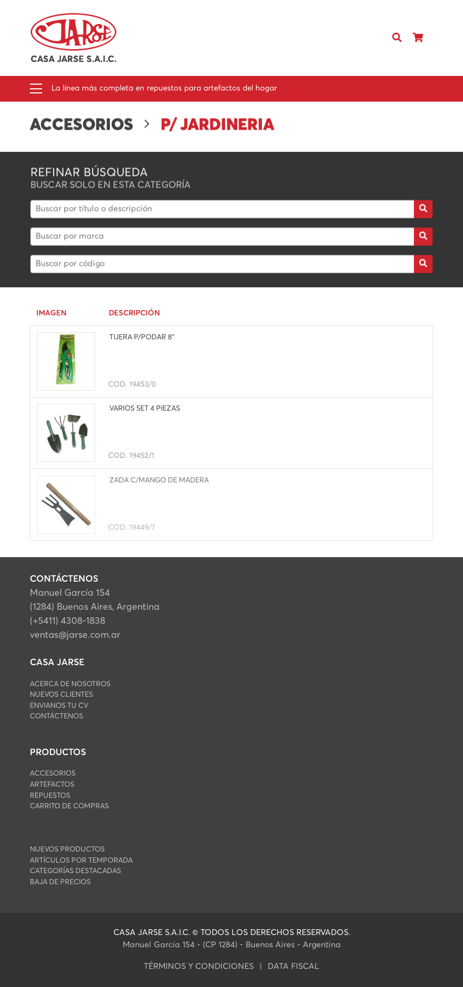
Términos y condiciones (199, 966)
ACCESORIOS (52, 773)
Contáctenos (56, 716)
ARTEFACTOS (52, 784)
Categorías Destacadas (75, 871)
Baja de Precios (60, 882)
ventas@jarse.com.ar (75, 635)
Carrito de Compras (69, 806)
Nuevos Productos (67, 849)
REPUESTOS (50, 796)
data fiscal (293, 966)
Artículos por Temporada (81, 860)
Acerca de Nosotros (70, 684)
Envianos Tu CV (59, 706)
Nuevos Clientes (61, 694)
